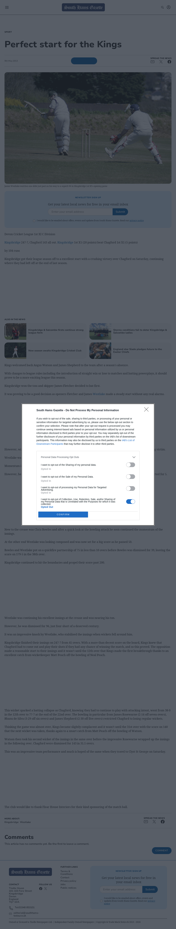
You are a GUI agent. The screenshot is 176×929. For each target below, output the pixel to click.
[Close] (147, 410)
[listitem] (88, 457)
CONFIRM (63, 514)
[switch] (130, 464)
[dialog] (88, 464)
